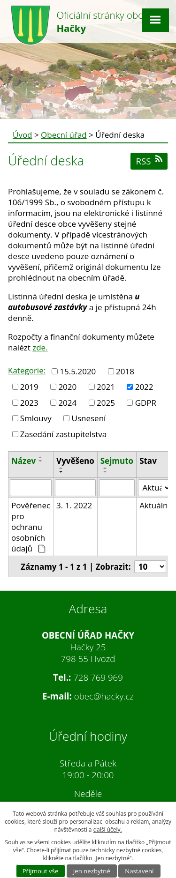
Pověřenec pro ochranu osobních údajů (30, 527)
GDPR (145, 402)
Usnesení (89, 418)
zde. (39, 347)
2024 (67, 402)
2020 (67, 386)
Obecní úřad (64, 134)
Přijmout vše (41, 871)
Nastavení (139, 871)
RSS (149, 161)
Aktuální (154, 505)
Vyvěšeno (75, 460)
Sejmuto (116, 460)
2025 (106, 402)
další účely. (107, 829)
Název (23, 460)
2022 (144, 386)
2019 (29, 386)
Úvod (22, 134)
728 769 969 (98, 677)
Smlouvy (36, 418)
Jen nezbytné (91, 871)
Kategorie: (27, 370)
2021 (106, 386)
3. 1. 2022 (74, 505)
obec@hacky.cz (104, 696)
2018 (125, 371)
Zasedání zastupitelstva (63, 434)
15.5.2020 (78, 371)
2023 (29, 402)
